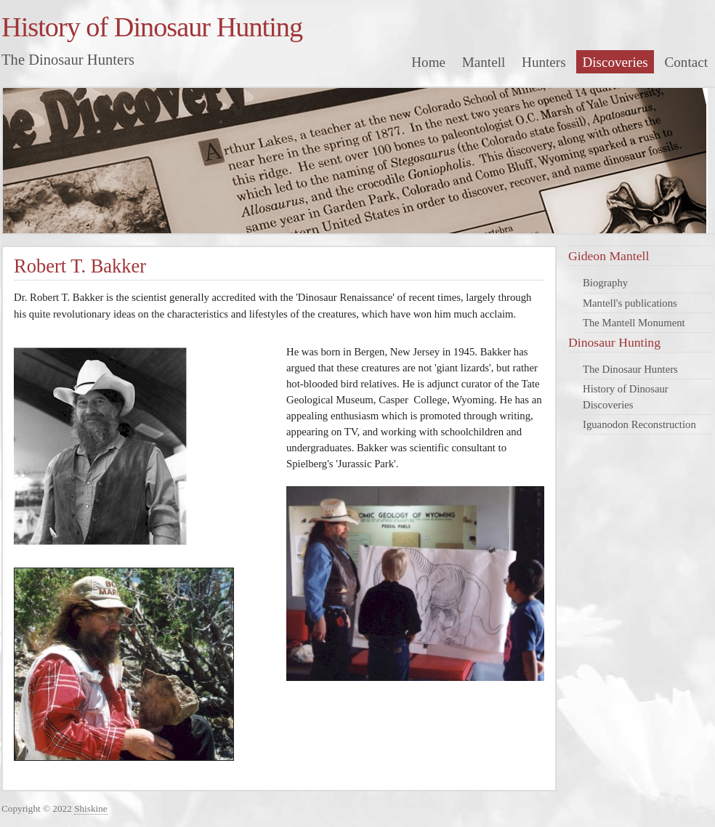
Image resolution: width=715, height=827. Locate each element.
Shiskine (91, 808)
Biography (605, 283)
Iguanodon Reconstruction (639, 424)
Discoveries (614, 62)
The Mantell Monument (634, 322)
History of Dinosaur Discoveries (625, 397)
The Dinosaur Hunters (630, 369)
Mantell (484, 62)
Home (428, 62)
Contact (686, 62)
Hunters (544, 62)
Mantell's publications (630, 303)
